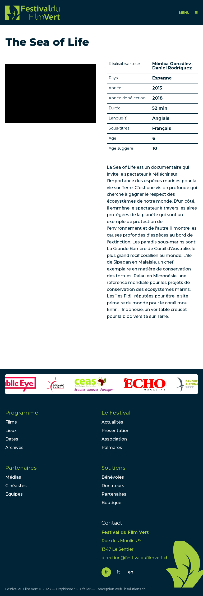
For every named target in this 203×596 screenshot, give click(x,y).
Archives (14, 447)
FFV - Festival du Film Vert (32, 12)
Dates (11, 439)
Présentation (116, 430)
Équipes (14, 494)
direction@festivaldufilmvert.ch (135, 557)
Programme (21, 413)
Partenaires (21, 468)
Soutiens (114, 468)
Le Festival (116, 413)
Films (11, 422)
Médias (13, 477)
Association (114, 439)
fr (106, 572)
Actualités (112, 422)
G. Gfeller (83, 589)
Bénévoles (113, 477)
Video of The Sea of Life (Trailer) (50, 93)
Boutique (111, 502)
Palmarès (112, 447)
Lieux (11, 430)
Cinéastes (16, 485)
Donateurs (113, 485)
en (130, 572)
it (118, 572)
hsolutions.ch (135, 589)
